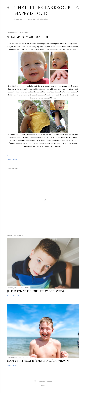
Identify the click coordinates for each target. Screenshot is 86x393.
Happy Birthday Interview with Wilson (38, 361)
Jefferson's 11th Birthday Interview (35, 291)
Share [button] (9, 156)
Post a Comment (19, 296)
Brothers (15, 159)
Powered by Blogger (43, 381)
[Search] (77, 7)
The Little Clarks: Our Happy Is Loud (42, 10)
